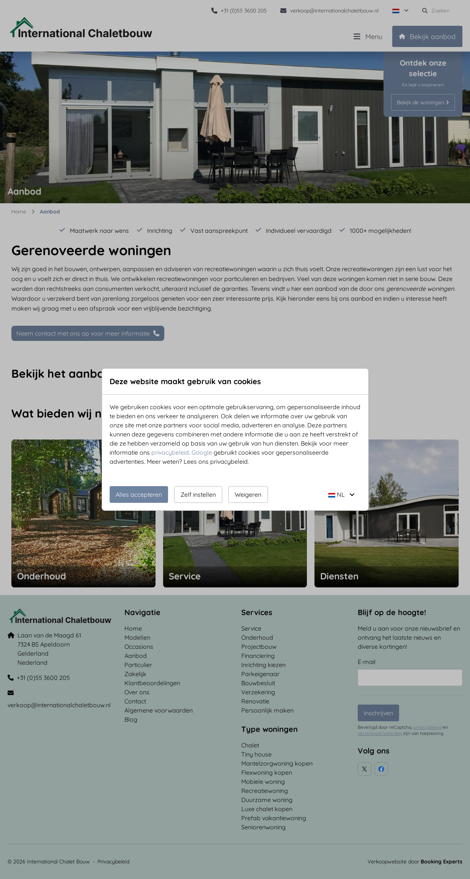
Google (202, 452)
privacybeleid (170, 452)
